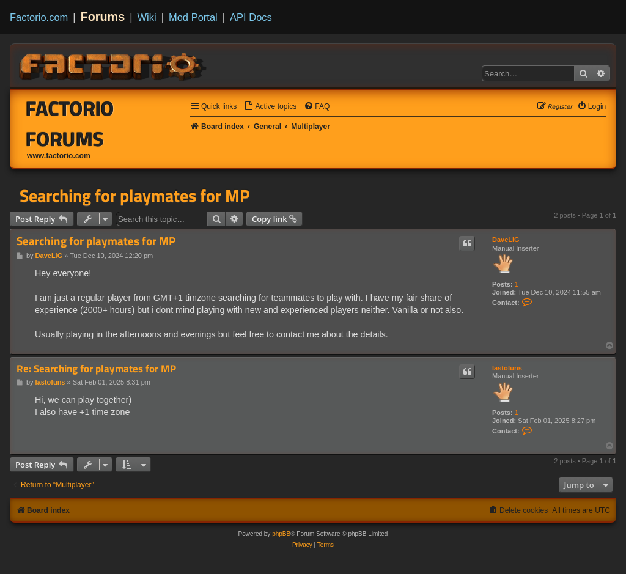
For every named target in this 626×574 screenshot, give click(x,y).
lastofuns (507, 368)
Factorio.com (39, 17)
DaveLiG (506, 239)
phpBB (281, 534)
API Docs (251, 17)
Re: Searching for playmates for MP (96, 368)
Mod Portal (193, 17)
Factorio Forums (70, 123)
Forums (103, 16)
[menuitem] (270, 106)
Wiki (147, 17)
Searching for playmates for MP (134, 195)
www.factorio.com (58, 156)
